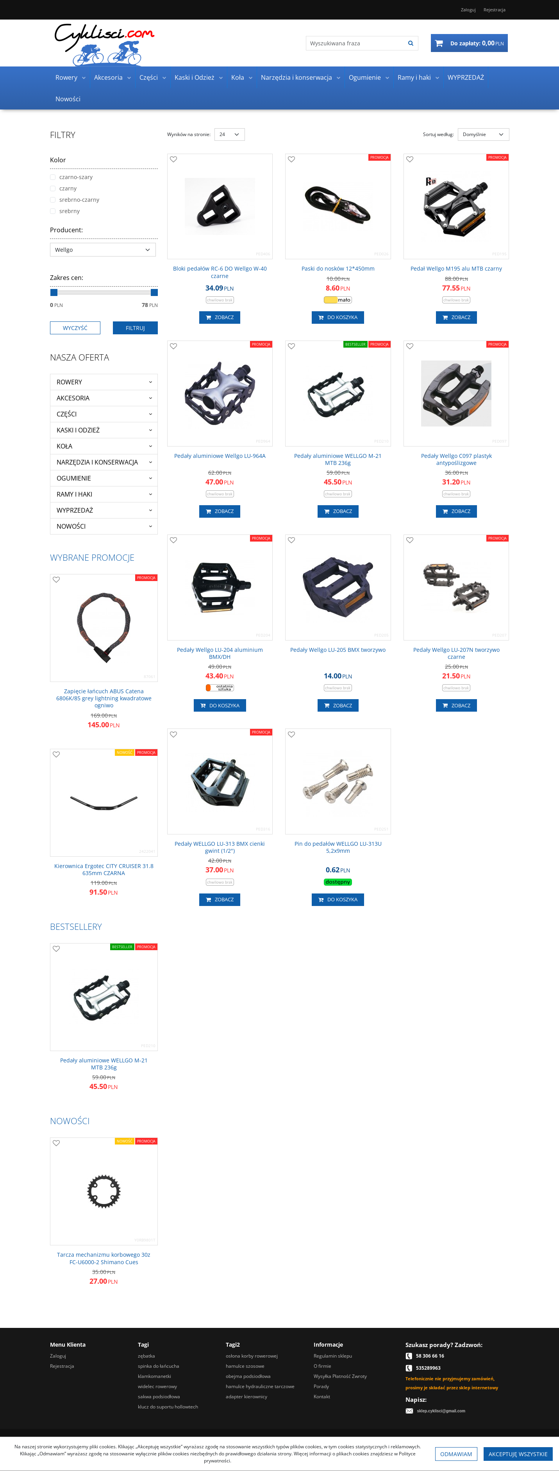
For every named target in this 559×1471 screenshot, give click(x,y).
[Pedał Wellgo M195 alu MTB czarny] (456, 268)
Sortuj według (438, 134)
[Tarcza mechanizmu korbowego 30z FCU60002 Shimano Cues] (104, 1258)
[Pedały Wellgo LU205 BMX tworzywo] (338, 649)
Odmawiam (456, 1454)
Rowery (66, 77)
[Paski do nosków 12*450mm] (338, 268)
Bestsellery (76, 926)
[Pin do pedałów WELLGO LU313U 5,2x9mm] (338, 847)
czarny (63, 188)
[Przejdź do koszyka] (477, 43)
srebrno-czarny (74, 199)
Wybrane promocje (92, 557)
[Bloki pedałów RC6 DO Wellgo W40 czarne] (220, 272)
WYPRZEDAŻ (466, 77)
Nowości (67, 99)
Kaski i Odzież (194, 77)
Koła (237, 77)
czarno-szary (71, 177)
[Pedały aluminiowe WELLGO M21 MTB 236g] (338, 459)
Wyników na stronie (189, 134)
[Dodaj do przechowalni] (173, 160)
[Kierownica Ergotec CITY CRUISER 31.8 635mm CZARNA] (104, 870)
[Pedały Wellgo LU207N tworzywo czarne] (456, 653)
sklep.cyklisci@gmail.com (441, 1411)
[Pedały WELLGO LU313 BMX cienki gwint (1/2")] (220, 847)
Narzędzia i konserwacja (296, 77)
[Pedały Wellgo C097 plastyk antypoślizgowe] (456, 459)
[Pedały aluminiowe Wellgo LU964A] (220, 455)
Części (148, 77)
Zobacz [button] (220, 317)
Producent (66, 230)
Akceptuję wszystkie (518, 1454)
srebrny (65, 211)
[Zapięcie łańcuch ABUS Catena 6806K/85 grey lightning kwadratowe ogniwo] (104, 698)
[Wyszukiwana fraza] (355, 43)
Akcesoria (108, 77)
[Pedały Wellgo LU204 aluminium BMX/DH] (220, 653)
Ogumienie (365, 77)
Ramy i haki (414, 77)
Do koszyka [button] (337, 317)
